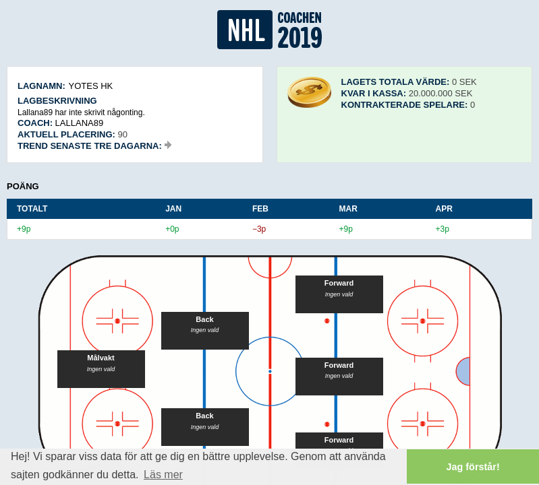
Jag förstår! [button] (473, 466)
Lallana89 (79, 123)
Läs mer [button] (163, 474)
